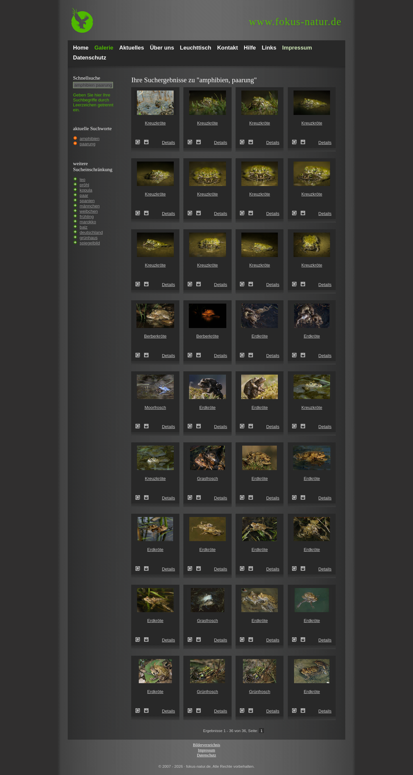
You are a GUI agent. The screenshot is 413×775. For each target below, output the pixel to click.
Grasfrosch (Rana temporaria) (192, 497)
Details (168, 142)
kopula (86, 190)
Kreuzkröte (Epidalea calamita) (139, 142)
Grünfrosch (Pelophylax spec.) (192, 710)
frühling (87, 216)
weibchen (89, 211)
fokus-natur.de (295, 21)
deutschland (91, 232)
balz (84, 227)
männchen (90, 205)
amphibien (89, 138)
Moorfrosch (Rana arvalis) (139, 426)
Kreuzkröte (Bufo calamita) (296, 426)
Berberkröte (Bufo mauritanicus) (139, 355)
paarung (87, 143)
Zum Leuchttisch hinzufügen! (146, 142)
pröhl (84, 184)
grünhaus (88, 237)
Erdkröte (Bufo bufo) (244, 355)
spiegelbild (90, 242)
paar (84, 195)
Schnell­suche (86, 78)
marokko (88, 221)
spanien (87, 200)
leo (82, 179)
